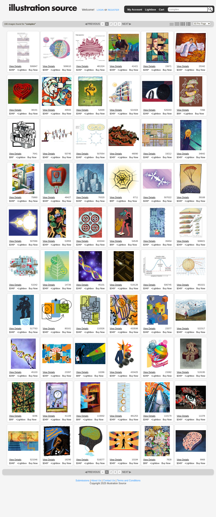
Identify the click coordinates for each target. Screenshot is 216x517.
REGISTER (113, 10)
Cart (161, 9)
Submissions (82, 480)
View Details (15, 66)
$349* (12, 70)
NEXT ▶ (126, 24)
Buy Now (33, 70)
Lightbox (150, 9)
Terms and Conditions (129, 480)
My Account (134, 9)
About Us (96, 480)
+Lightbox (22, 70)
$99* (179, 113)
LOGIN (100, 10)
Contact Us (109, 480)
